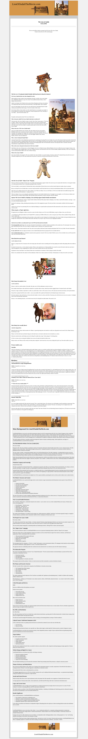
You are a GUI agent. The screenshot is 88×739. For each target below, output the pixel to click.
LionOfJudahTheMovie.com (26, 4)
